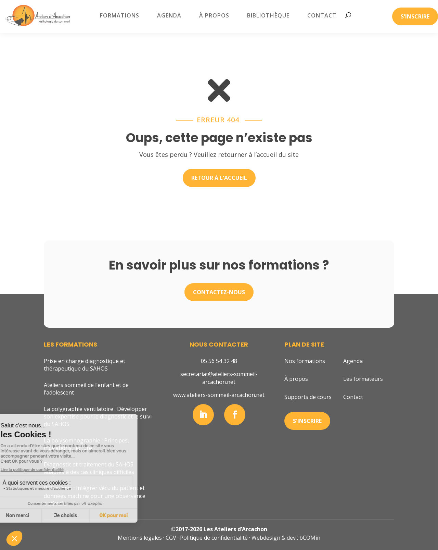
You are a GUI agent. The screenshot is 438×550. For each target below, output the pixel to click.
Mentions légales (140, 537)
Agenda (169, 15)
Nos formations (304, 361)
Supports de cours (308, 397)
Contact (321, 15)
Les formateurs (363, 379)
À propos (214, 15)
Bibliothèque (268, 15)
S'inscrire (415, 16)
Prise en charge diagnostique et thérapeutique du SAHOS (84, 364)
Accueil (52, 36)
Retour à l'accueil (219, 178)
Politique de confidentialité (214, 537)
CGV (171, 537)
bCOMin (309, 537)
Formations (119, 15)
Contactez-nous (219, 292)
